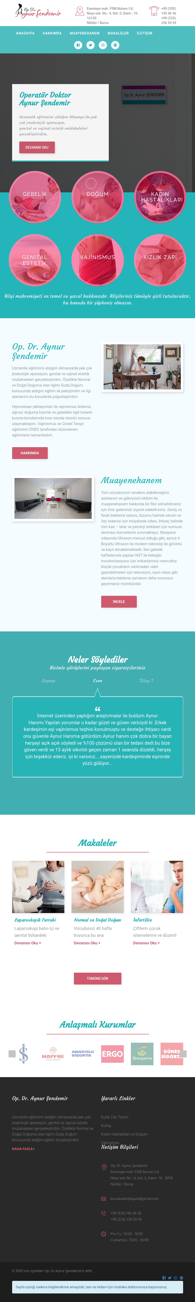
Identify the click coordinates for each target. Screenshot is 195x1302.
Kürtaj (106, 1125)
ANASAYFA (25, 33)
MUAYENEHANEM (85, 33)
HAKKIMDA (52, 33)
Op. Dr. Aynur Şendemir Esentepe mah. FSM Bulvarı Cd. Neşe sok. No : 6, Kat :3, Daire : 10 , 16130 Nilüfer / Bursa (142, 1175)
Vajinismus (110, 1143)
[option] (97, 109)
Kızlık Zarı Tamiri (114, 1117)
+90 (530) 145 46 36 (126, 1213)
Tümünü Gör (97, 978)
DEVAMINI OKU (36, 147)
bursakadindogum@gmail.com (135, 1199)
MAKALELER (118, 33)
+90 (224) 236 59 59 (126, 1220)
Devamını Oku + (27, 943)
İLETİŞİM (144, 33)
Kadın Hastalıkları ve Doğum (124, 1134)
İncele (119, 602)
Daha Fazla (23, 1148)
